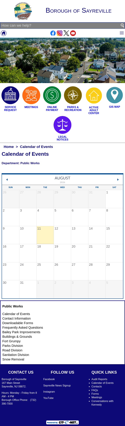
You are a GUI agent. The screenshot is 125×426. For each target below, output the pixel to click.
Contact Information (16, 318)
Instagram (49, 391)
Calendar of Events (16, 314)
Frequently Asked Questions (22, 327)
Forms (95, 393)
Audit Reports (99, 379)
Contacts (96, 386)
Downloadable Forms (17, 323)
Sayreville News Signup (57, 385)
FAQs (94, 390)
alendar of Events (103, 383)
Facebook (49, 379)
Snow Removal (13, 359)
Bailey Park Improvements (21, 332)
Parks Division (12, 345)
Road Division (12, 350)
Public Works (12, 306)
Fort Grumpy (11, 341)
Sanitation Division (15, 355)
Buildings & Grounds (17, 336)
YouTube (48, 398)
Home (9, 147)
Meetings (96, 397)
